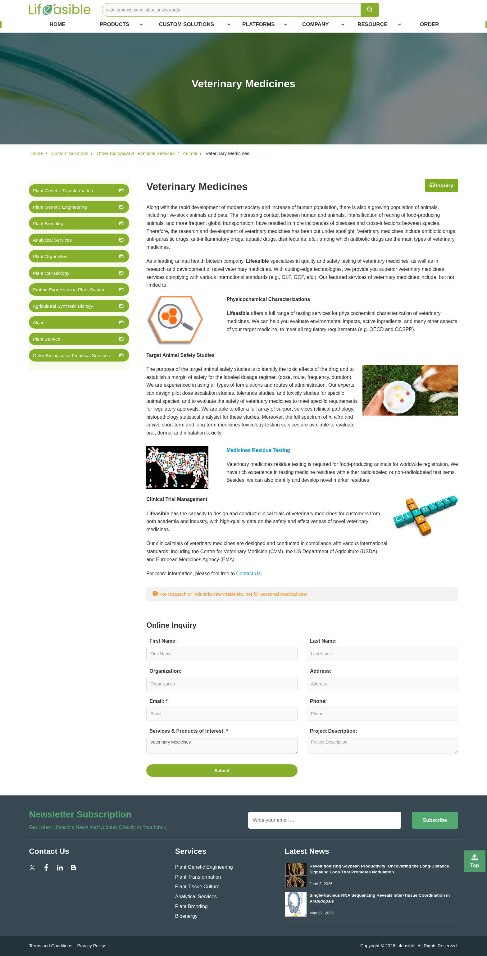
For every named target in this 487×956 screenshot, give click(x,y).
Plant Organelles (50, 256)
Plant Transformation (198, 877)
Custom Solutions (194, 24)
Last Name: (323, 641)
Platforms (264, 24)
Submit (222, 770)
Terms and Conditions (50, 945)
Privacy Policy (91, 945)
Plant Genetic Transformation (63, 190)
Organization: (165, 671)
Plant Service (46, 339)
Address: (320, 671)
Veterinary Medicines (222, 745)
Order (429, 24)
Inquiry (444, 186)
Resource (379, 24)
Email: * (158, 701)
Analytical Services (52, 240)
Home (58, 24)
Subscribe (435, 820)
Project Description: (333, 731)
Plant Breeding (48, 223)
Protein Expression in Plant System (69, 289)
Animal (189, 153)
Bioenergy (186, 916)
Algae (38, 322)
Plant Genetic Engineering (60, 207)
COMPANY (323, 24)
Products (121, 24)
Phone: (318, 701)
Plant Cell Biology (51, 273)
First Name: (163, 641)
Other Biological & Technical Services (135, 153)
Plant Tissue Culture (197, 886)
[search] (370, 10)
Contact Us (248, 573)
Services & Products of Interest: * (188, 731)
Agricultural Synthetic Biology (63, 306)
